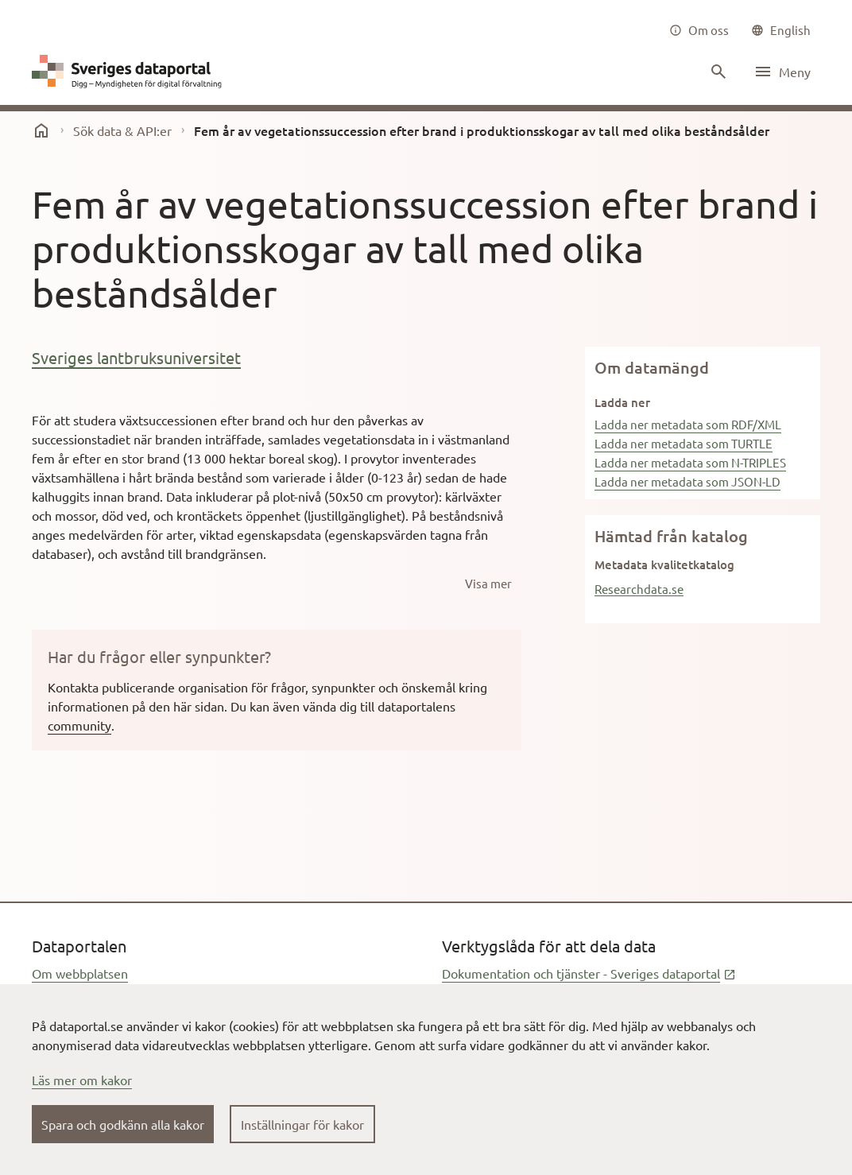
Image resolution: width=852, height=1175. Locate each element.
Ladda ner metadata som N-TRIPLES (690, 462)
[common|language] (781, 30)
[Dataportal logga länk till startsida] (130, 71)
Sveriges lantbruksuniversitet (136, 357)
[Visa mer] (488, 583)
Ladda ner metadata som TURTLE (683, 443)
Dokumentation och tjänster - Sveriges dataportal (589, 973)
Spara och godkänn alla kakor (122, 1124)
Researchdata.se (639, 588)
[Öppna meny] (782, 71)
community (79, 725)
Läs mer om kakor (82, 1080)
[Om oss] (699, 30)
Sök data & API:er (122, 130)
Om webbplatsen (80, 973)
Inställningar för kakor (302, 1124)
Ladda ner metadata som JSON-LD (687, 481)
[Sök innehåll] (716, 71)
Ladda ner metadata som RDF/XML (687, 424)
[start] (41, 130)
